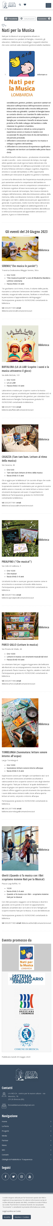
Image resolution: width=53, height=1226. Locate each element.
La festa (26, 1126)
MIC (26, 1150)
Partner (26, 1140)
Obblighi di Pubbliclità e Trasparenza (26, 1159)
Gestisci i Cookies (22, 1217)
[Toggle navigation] (48, 5)
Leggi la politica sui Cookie (11, 1211)
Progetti (26, 1131)
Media (26, 1135)
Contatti (26, 1154)
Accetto (7, 1217)
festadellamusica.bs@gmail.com (21, 1105)
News (26, 1145)
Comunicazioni (27, 18)
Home (26, 1121)
